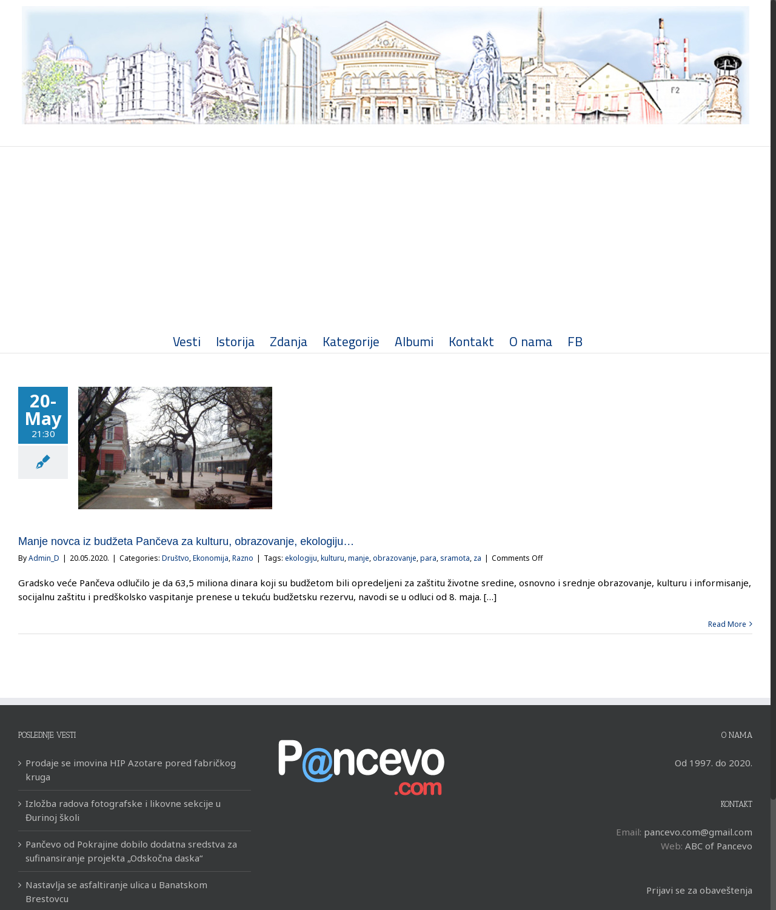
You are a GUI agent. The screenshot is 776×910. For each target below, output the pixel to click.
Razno (242, 558)
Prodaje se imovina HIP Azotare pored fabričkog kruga (130, 770)
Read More (727, 624)
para (428, 558)
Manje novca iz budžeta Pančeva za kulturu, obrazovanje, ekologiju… (186, 541)
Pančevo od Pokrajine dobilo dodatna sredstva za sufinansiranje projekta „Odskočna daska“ (131, 851)
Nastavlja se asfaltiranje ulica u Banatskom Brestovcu (116, 891)
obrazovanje (394, 558)
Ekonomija (211, 558)
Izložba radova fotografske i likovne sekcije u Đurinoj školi (123, 810)
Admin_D (43, 558)
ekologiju (301, 558)
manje (358, 558)
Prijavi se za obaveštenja (699, 890)
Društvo (175, 558)
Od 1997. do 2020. (713, 763)
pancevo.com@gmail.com (698, 832)
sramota (455, 558)
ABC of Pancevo (718, 846)
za (477, 558)
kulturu (332, 558)
